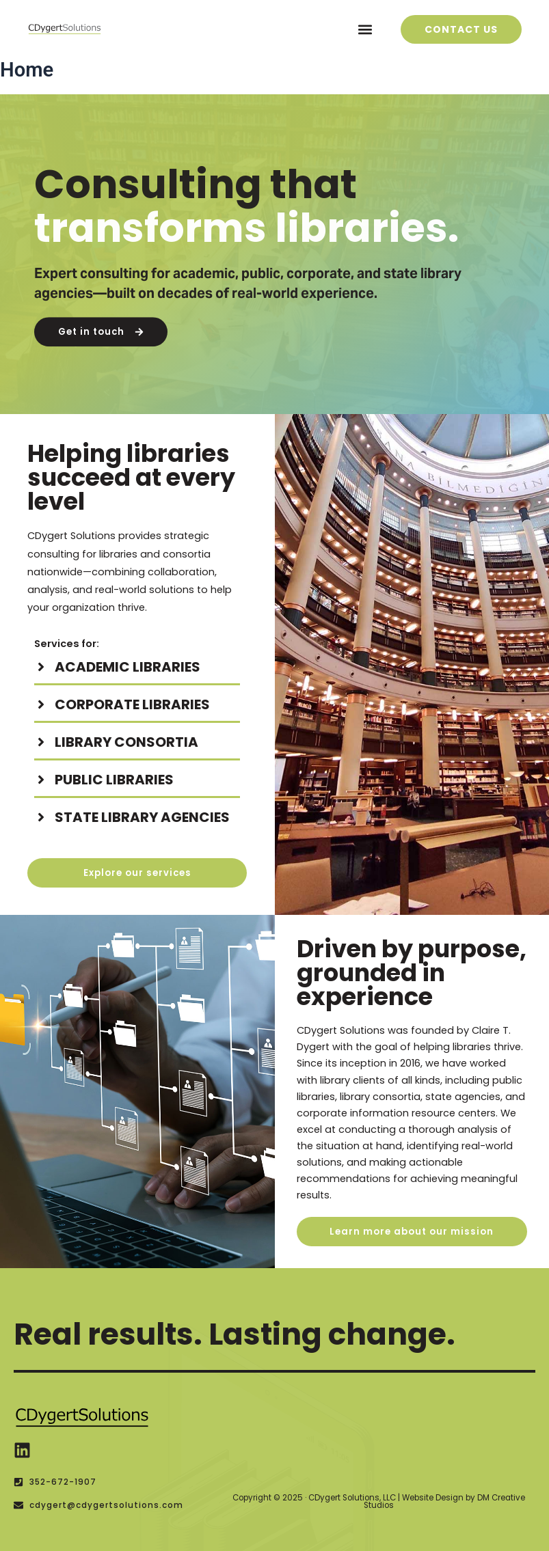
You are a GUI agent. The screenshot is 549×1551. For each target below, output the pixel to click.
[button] (365, 29)
